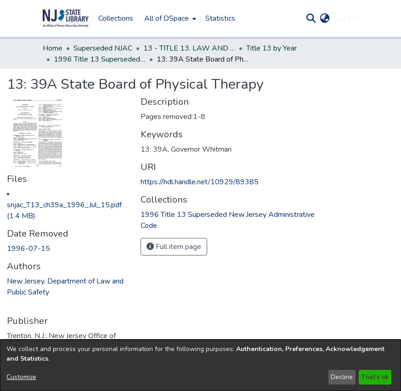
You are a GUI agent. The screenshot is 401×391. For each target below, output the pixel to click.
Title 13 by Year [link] (271, 48)
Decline (342, 377)
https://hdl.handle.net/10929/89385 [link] (200, 182)
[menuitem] (169, 18)
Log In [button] (344, 18)
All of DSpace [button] (166, 18)
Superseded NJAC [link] (102, 48)
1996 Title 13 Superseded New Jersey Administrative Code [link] (100, 59)
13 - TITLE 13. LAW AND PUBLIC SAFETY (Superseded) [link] (189, 48)
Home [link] (52, 48)
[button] (65, 18)
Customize (21, 377)
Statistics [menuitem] (220, 18)
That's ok (375, 377)
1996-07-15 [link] (28, 249)
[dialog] (200, 365)
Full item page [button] (174, 247)
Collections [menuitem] (115, 18)
